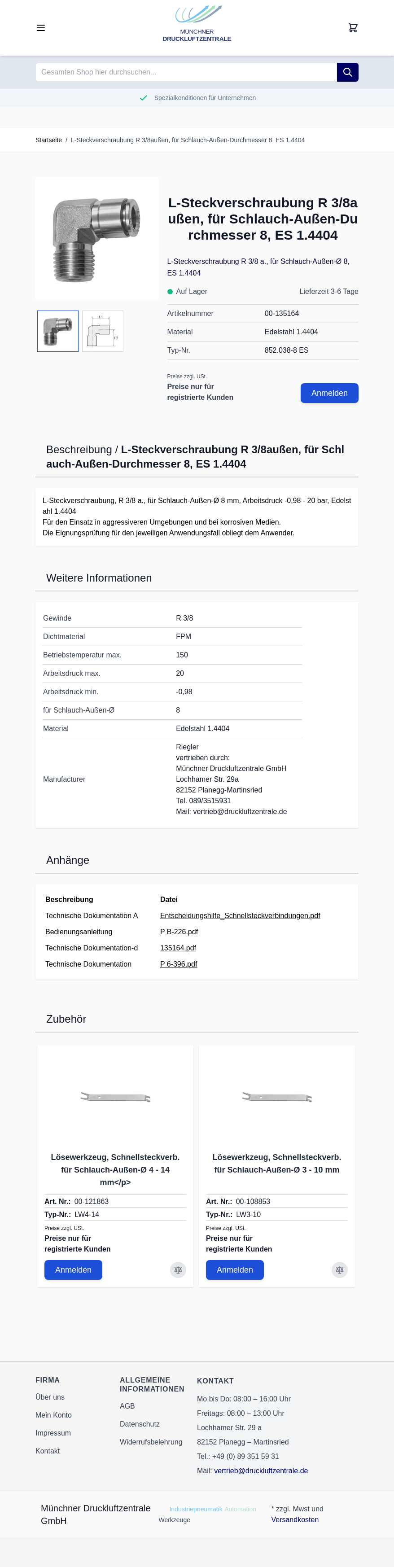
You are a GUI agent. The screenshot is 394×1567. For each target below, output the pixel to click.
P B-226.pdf (179, 932)
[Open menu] (40, 27)
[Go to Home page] (197, 27)
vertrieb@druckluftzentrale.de (261, 1471)
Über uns (50, 1397)
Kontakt (47, 1451)
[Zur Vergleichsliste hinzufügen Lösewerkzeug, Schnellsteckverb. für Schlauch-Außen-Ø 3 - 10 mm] (340, 1270)
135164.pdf (178, 948)
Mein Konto (53, 1415)
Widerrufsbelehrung (151, 1442)
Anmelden (329, 393)
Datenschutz (140, 1424)
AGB (127, 1406)
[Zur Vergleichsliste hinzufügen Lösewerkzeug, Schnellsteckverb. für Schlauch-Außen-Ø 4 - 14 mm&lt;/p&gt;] (178, 1270)
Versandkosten (295, 1519)
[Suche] (348, 72)
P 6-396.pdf (178, 964)
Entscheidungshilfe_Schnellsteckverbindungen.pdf (240, 915)
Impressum (53, 1433)
